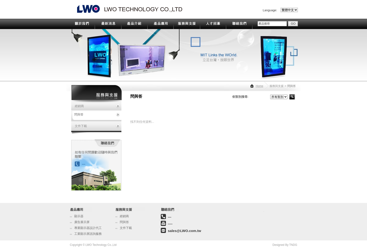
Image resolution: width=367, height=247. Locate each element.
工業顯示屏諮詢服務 (88, 234)
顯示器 (78, 216)
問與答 (124, 222)
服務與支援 (277, 86)
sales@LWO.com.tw (184, 231)
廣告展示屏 (82, 222)
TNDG (293, 245)
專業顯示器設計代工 (88, 228)
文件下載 (126, 228)
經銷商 (124, 216)
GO (293, 23)
